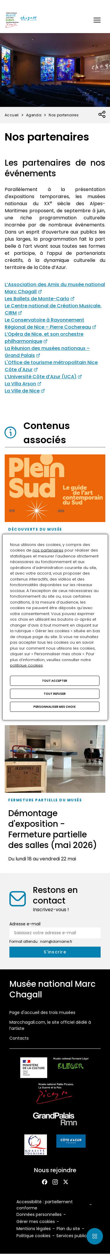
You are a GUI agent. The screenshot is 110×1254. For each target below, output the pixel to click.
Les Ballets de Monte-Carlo (37, 298)
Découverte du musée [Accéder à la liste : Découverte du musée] (35, 529)
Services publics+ (74, 1236)
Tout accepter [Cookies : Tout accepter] (54, 680)
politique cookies (26, 665)
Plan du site (68, 1229)
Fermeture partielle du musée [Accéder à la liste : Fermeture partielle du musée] (45, 800)
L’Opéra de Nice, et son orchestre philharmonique (44, 338)
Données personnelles (39, 1214)
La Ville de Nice (22, 390)
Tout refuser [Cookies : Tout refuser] (55, 693)
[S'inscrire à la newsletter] (55, 952)
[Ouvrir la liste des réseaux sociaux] (102, 114)
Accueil (12, 115)
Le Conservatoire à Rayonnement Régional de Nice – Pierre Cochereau (48, 323)
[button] (97, 20)
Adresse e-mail (24, 924)
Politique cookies (33, 1236)
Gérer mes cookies (35, 1221)
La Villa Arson (20, 383)
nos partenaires (48, 550)
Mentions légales (33, 1229)
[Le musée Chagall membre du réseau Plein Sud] (55, 523)
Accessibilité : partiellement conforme (44, 1205)
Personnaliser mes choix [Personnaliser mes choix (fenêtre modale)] (54, 706)
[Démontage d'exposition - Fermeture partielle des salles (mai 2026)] (55, 795)
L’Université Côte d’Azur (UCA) (41, 376)
